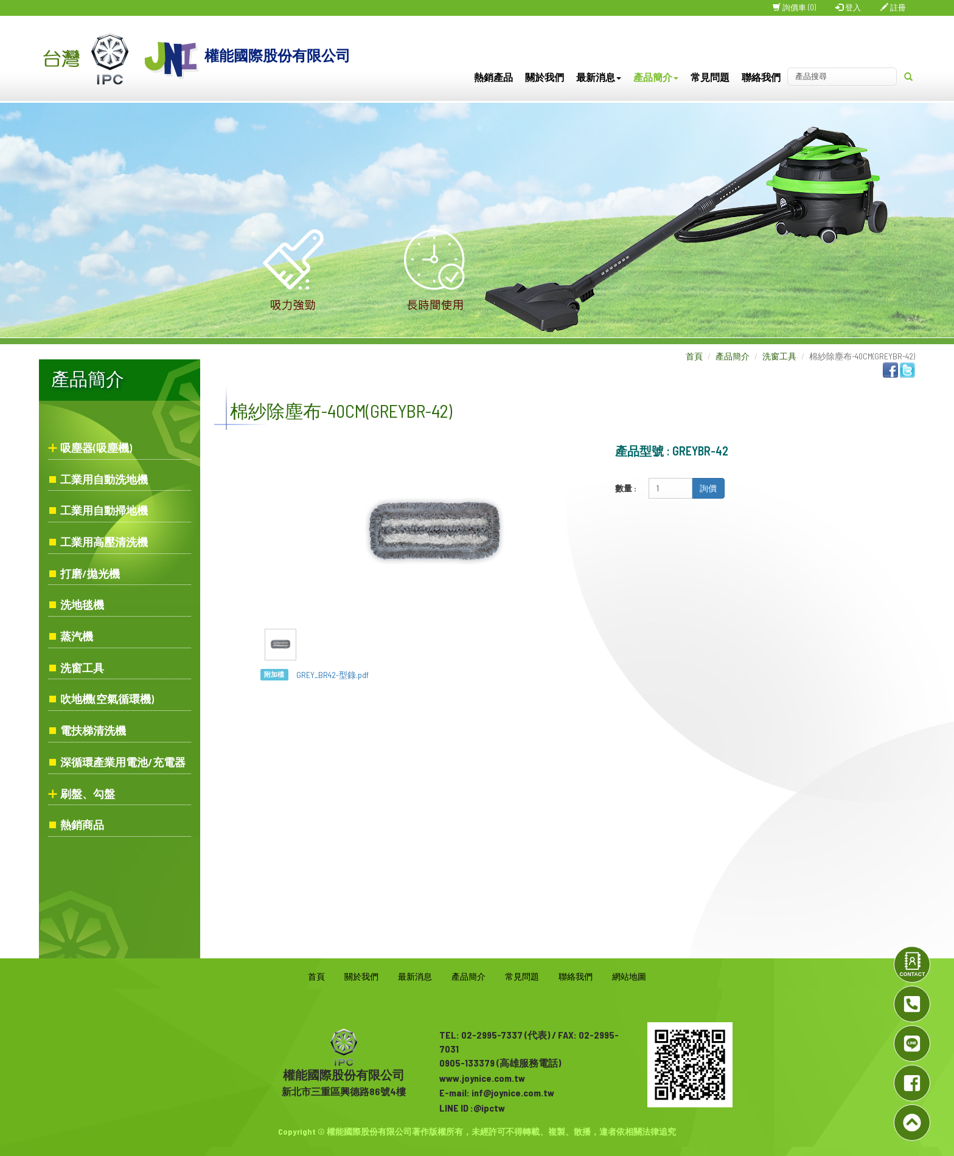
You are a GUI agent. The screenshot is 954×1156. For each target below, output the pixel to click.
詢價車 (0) (794, 7)
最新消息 (598, 77)
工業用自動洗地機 (104, 479)
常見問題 (710, 77)
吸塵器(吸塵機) (96, 447)
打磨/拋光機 (90, 573)
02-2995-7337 (492, 1034)
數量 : (625, 488)
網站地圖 (629, 976)
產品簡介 (655, 77)
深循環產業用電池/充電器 (123, 762)
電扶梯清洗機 (93, 730)
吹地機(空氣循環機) (107, 698)
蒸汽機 (76, 636)
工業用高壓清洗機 (104, 542)
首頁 (694, 356)
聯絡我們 (761, 77)
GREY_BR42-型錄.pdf (332, 675)
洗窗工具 (82, 667)
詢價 (708, 488)
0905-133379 (467, 1062)
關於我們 (544, 77)
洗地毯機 (82, 604)
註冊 (893, 7)
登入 (848, 7)
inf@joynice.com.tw (513, 1092)
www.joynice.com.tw (482, 1078)
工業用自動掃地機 (104, 510)
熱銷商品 (82, 824)
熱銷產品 (493, 77)
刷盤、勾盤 (87, 793)
